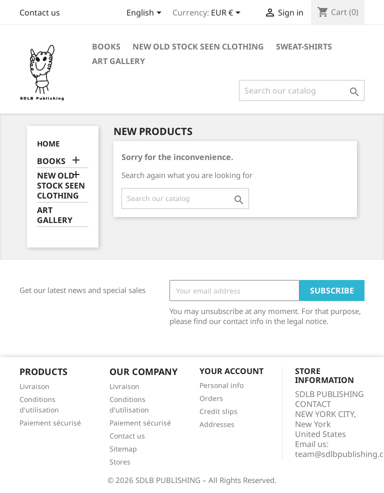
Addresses (217, 424)
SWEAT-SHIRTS (304, 46)
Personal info (222, 385)
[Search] (301, 90)
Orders (211, 398)
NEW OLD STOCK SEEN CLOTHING (198, 46)
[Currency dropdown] (227, 14)
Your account (232, 371)
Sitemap (123, 449)
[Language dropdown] (145, 14)
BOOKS (106, 46)
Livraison (35, 386)
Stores (120, 461)
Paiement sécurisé (50, 423)
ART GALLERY (118, 61)
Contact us (40, 12)
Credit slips (219, 411)
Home (48, 143)
